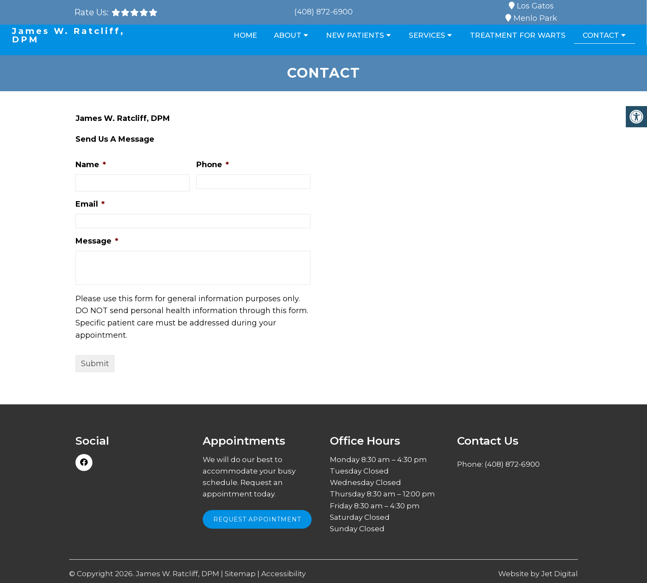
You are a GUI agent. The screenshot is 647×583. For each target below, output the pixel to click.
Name (90, 164)
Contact (601, 35)
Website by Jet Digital (538, 573)
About (287, 35)
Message (96, 241)
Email (90, 204)
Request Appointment (257, 519)
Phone (212, 164)
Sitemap (240, 573)
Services (427, 35)
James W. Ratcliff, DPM (68, 35)
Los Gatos (535, 6)
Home (245, 35)
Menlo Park (535, 18)
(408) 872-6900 (323, 12)
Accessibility (283, 573)
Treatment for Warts (518, 35)
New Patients (355, 35)
